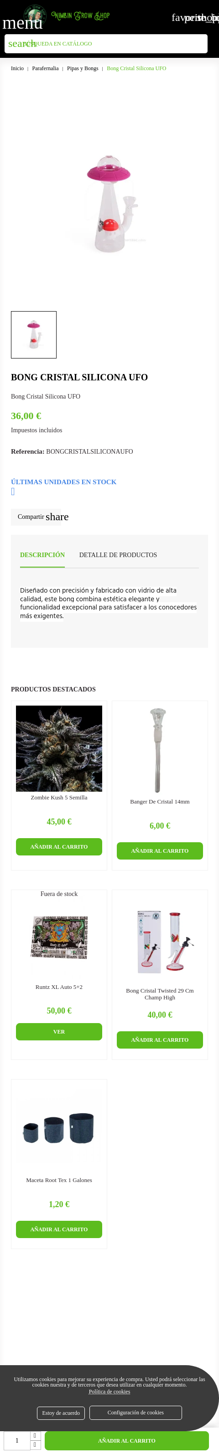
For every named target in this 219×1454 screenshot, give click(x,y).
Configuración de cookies (136, 1412)
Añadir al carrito (127, 1441)
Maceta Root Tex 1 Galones (59, 1180)
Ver (59, 1032)
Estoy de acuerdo (61, 1413)
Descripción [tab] (42, 555)
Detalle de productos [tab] (118, 555)
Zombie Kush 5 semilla (59, 797)
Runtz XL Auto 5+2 (59, 987)
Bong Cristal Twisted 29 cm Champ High (159, 994)
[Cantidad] (17, 1440)
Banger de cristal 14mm (159, 802)
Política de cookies (109, 1391)
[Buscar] (106, 43)
